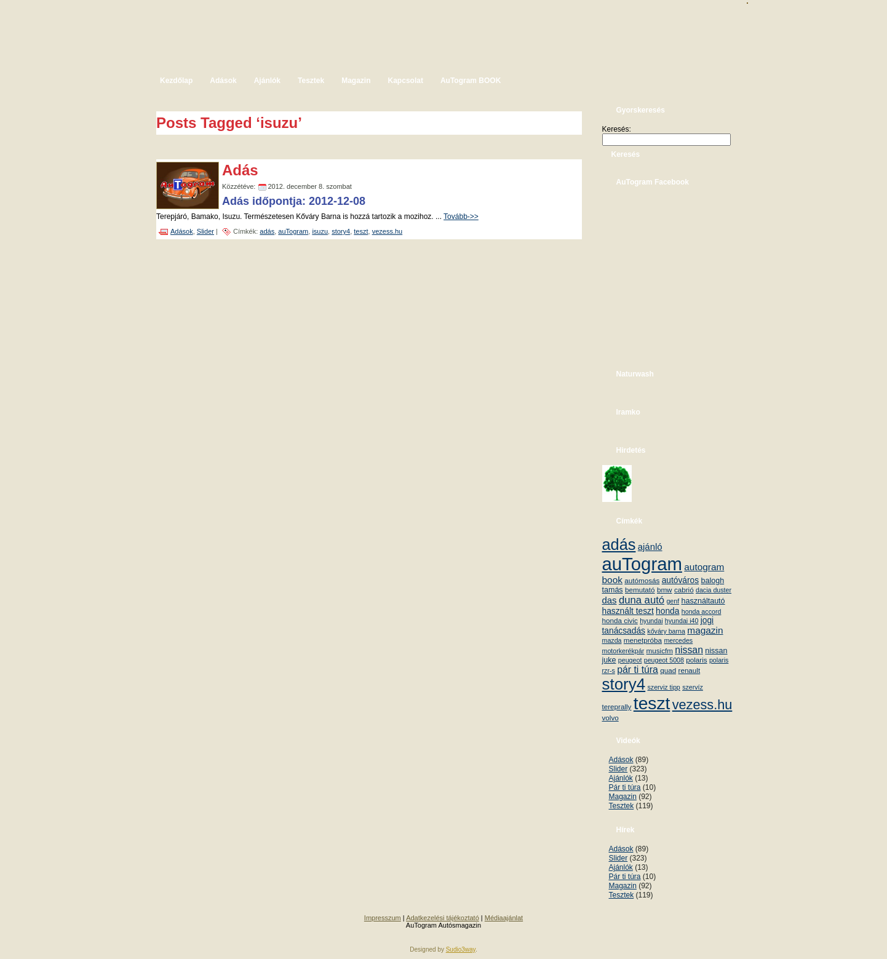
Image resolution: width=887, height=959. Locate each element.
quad (668, 670)
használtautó (703, 601)
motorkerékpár (623, 651)
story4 (341, 231)
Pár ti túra (625, 787)
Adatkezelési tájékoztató (442, 917)
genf (672, 601)
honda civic (620, 620)
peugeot (630, 660)
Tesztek (621, 806)
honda (667, 611)
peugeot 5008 (664, 660)
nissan (689, 650)
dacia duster (713, 590)
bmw (664, 590)
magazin (705, 630)
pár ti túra (637, 669)
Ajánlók (621, 778)
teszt (361, 231)
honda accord (702, 611)
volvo (610, 718)
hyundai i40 (682, 620)
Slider (205, 231)
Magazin (623, 796)
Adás (240, 170)
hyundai (651, 620)
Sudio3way (460, 949)
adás (267, 231)
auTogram (293, 231)
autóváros (680, 580)
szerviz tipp (663, 687)
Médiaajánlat (504, 917)
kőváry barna (666, 631)
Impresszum (382, 917)
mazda (612, 640)
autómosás (641, 580)
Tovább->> (461, 216)
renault (689, 670)
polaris (696, 660)
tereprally (617, 706)
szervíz (692, 687)
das (609, 600)
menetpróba (643, 640)
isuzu (320, 231)
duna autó (641, 600)
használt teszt (628, 611)
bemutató (640, 590)
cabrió (684, 590)
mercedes (678, 640)
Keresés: (616, 129)
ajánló (650, 546)
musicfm (659, 651)
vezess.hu (387, 231)
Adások (181, 231)
